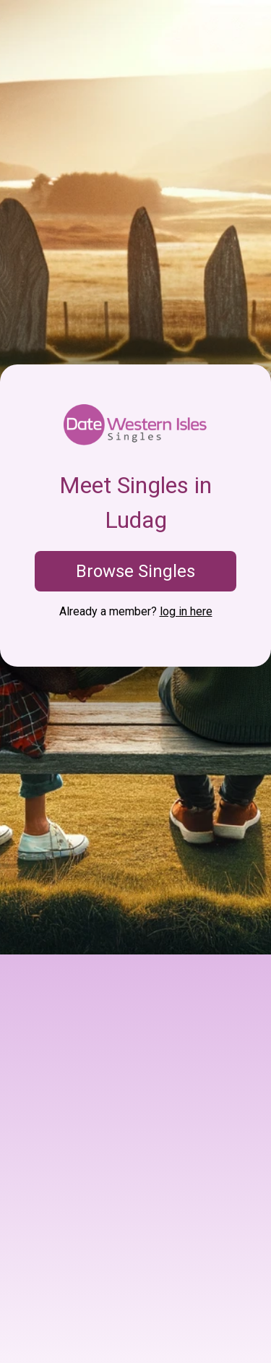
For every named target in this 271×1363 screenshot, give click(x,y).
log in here (186, 611)
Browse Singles (135, 571)
